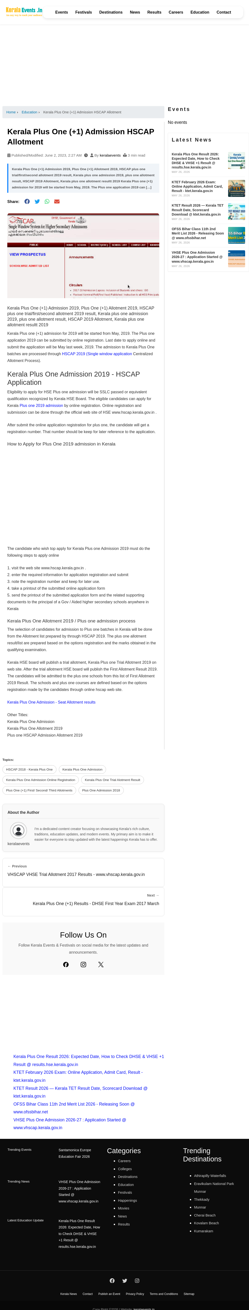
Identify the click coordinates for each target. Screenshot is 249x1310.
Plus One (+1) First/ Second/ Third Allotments (39, 790)
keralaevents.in (144, 1301)
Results (154, 12)
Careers (176, 12)
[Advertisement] (124, 65)
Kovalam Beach (209, 1222)
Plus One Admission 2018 (101, 790)
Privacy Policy (135, 1286)
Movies (125, 1208)
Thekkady (203, 1199)
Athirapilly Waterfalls (213, 1175)
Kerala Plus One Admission (82, 769)
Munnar (201, 1207)
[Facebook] (66, 964)
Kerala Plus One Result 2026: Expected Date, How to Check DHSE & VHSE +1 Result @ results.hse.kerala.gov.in (79, 1225)
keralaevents (110, 155)
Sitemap (189, 1286)
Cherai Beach (207, 1215)
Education (199, 12)
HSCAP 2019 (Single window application (97, 354)
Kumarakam (205, 1230)
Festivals (83, 12)
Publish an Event (109, 1286)
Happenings (129, 1200)
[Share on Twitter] (37, 202)
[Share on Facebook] (27, 202)
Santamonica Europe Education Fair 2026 (74, 1153)
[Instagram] (83, 964)
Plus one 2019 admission (41, 405)
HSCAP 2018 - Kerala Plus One (29, 769)
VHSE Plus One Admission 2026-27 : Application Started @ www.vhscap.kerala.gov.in (80, 1187)
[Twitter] (101, 964)
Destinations (111, 12)
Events (61, 12)
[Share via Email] (57, 202)
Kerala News (68, 1286)
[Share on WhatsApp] (47, 202)
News (135, 12)
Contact (224, 12)
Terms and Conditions (164, 1286)
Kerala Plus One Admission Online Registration (40, 780)
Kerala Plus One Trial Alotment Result (112, 780)
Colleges (126, 1168)
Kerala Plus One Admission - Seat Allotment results (51, 702)
